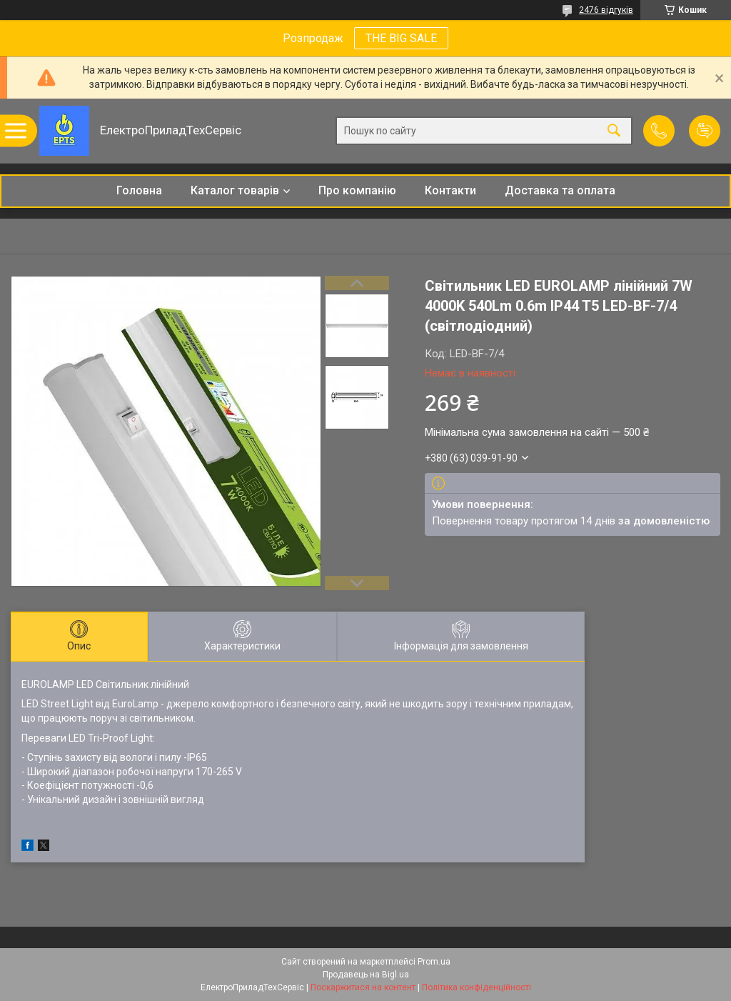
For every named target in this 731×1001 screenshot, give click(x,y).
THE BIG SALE (401, 38)
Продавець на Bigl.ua (366, 975)
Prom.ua (434, 962)
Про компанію (357, 190)
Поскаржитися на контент (363, 987)
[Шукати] (614, 131)
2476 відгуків (606, 10)
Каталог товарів (235, 190)
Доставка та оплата (560, 190)
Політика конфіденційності (476, 987)
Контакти (450, 190)
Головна (139, 190)
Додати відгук (704, 130)
